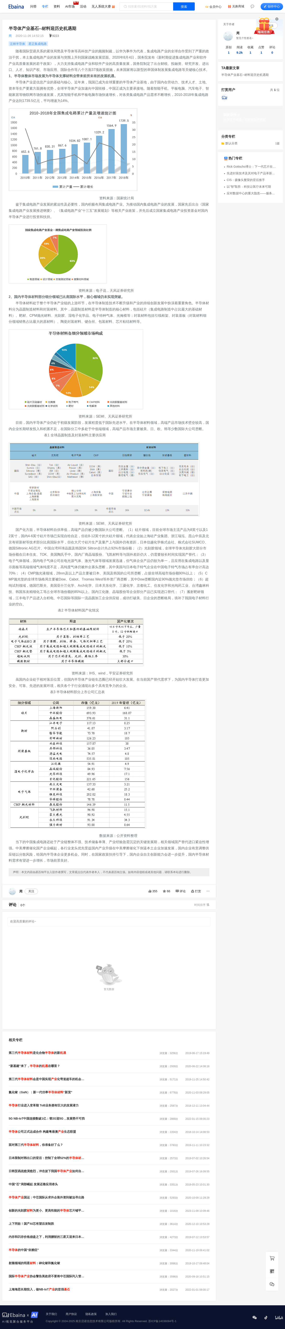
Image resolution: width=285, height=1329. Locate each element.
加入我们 (111, 1314)
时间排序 (201, 904)
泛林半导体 (17, 43)
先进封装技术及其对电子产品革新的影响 (252, 173)
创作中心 (272, 6)
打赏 (196, 891)
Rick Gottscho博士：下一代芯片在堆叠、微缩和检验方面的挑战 (252, 166)
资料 (57, 6)
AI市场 (70, 6)
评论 (181, 891)
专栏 (45, 6)
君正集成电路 (37, 43)
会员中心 (215, 6)
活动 (83, 6)
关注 (31, 891)
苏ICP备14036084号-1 (162, 1321)
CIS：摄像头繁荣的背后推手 (246, 179)
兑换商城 (238, 6)
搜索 (184, 6)
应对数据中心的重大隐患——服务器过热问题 (252, 193)
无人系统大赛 (101, 6)
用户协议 (71, 1314)
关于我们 (51, 1314)
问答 (33, 6)
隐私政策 (91, 1314)
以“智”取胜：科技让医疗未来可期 (249, 186)
